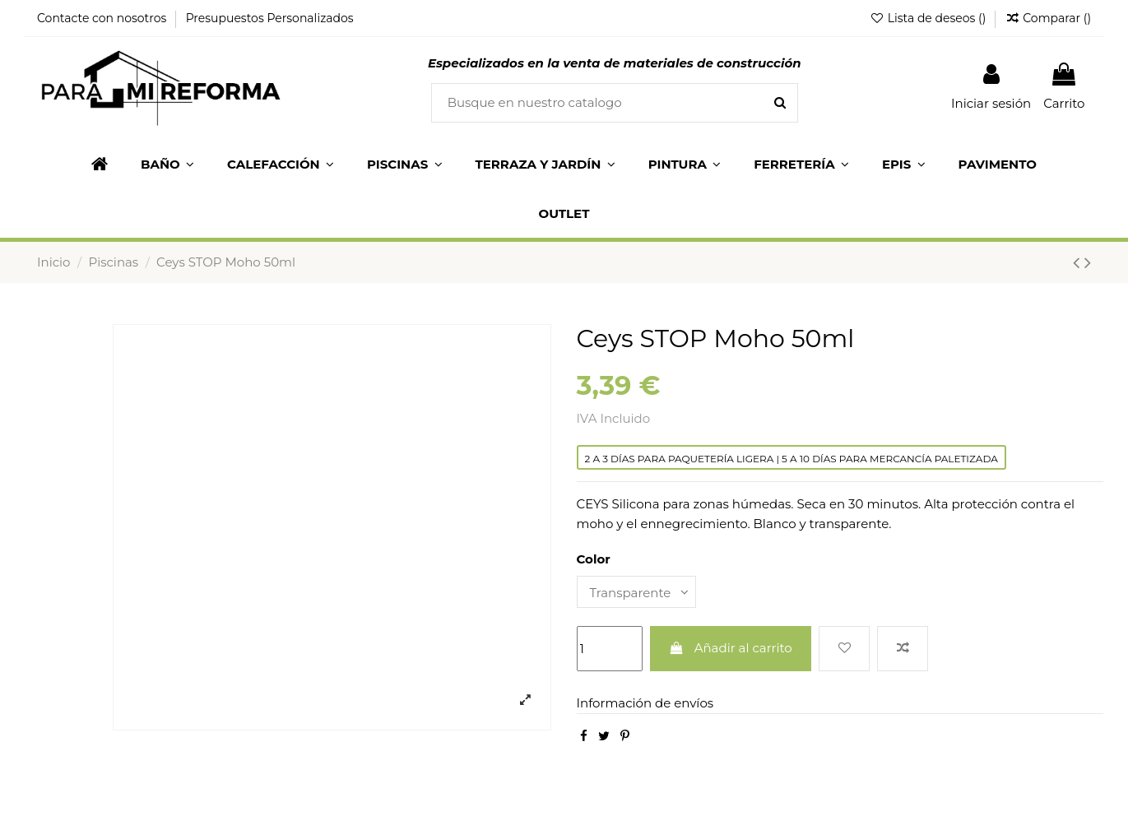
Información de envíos (645, 703)
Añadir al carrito (730, 648)
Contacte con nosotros (103, 18)
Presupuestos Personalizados (270, 18)
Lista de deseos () (929, 18)
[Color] (637, 592)
